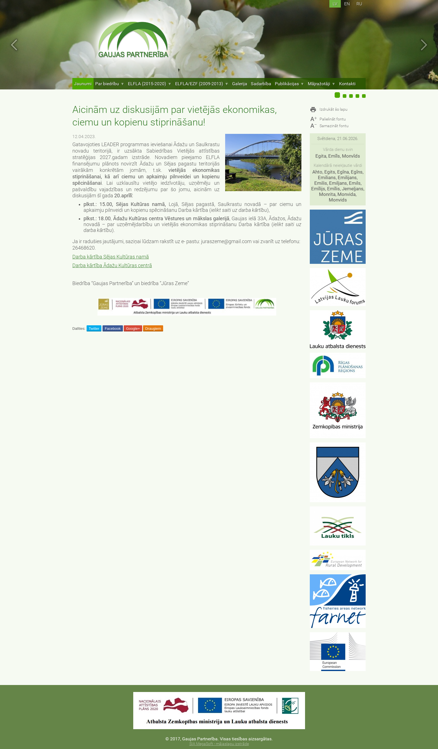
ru (359, 3)
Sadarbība (261, 83)
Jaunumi (83, 83)
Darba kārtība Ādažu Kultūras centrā (112, 265)
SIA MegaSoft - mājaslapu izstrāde (219, 743)
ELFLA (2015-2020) (150, 83)
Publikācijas (289, 83)
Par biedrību (109, 83)
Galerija (239, 83)
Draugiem (153, 328)
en (347, 3)
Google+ (133, 328)
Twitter (94, 328)
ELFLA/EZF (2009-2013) (201, 83)
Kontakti (347, 83)
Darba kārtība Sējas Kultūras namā (110, 257)
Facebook (113, 328)
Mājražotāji (321, 83)
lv (335, 3)
